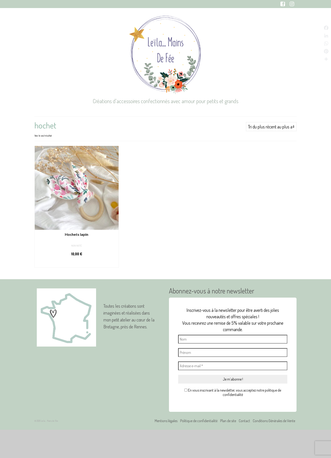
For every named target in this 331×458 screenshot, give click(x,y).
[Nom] (232, 339)
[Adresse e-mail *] (232, 365)
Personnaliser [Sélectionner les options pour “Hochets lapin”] (76, 263)
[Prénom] (232, 352)
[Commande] (271, 126)
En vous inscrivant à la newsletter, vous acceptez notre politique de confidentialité (232, 392)
